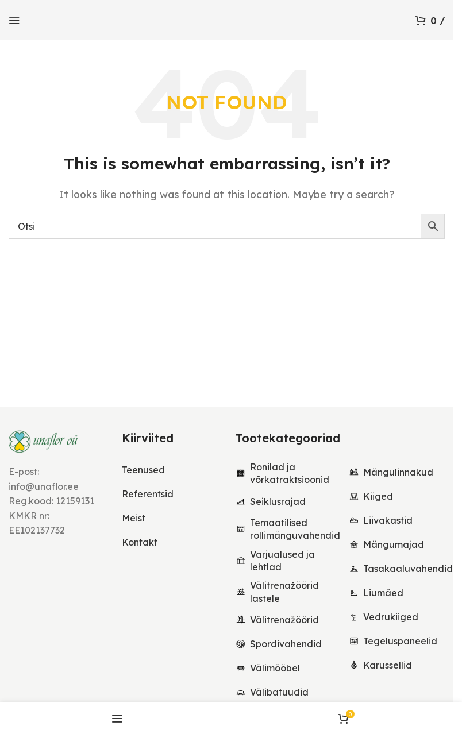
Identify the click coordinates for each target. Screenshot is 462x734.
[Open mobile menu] (14, 20)
